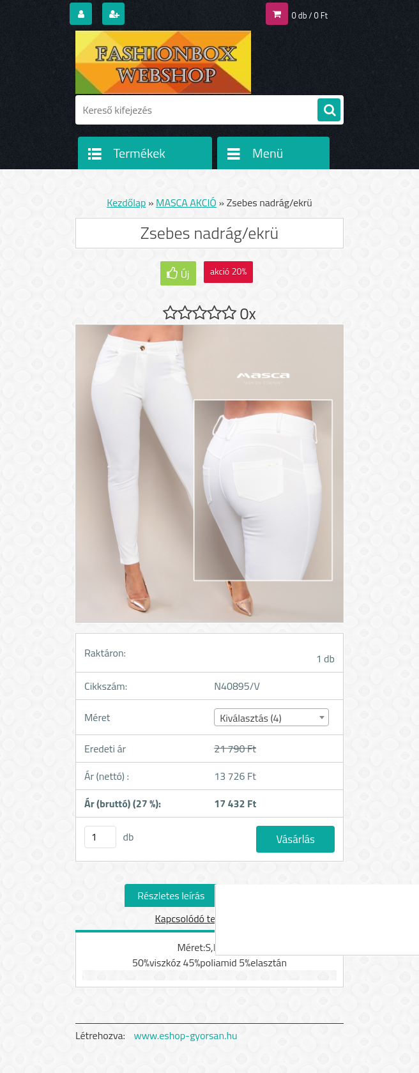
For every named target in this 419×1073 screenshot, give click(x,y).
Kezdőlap (126, 202)
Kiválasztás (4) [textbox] (251, 718)
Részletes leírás (170, 895)
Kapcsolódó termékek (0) (208, 918)
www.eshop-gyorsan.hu (186, 1035)
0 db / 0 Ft (310, 15)
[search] (328, 110)
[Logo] (163, 62)
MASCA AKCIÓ (186, 202)
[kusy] (100, 837)
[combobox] (271, 717)
